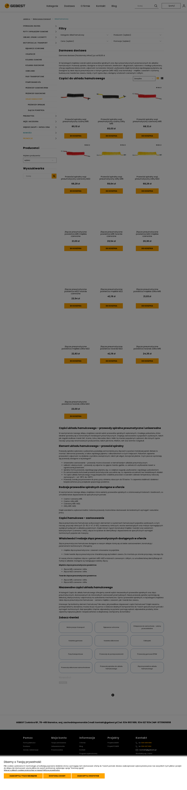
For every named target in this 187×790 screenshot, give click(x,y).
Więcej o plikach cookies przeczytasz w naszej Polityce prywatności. (32, 770)
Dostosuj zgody (57, 776)
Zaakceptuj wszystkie (88, 776)
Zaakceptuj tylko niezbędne (23, 776)
